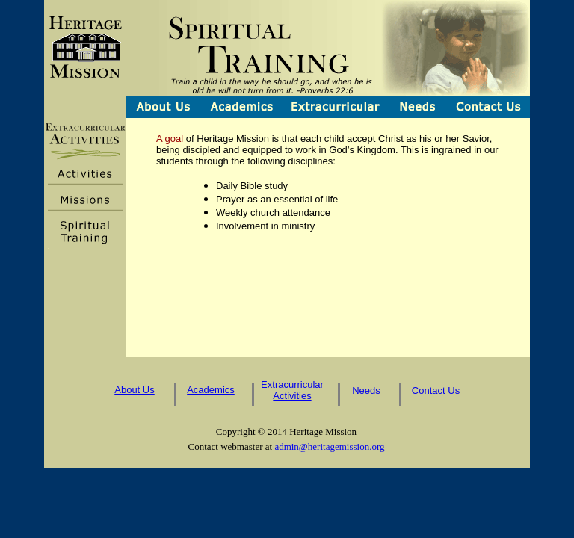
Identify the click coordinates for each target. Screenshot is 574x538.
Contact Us (436, 390)
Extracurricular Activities (292, 390)
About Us (134, 389)
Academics (211, 389)
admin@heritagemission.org (328, 446)
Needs (366, 390)
